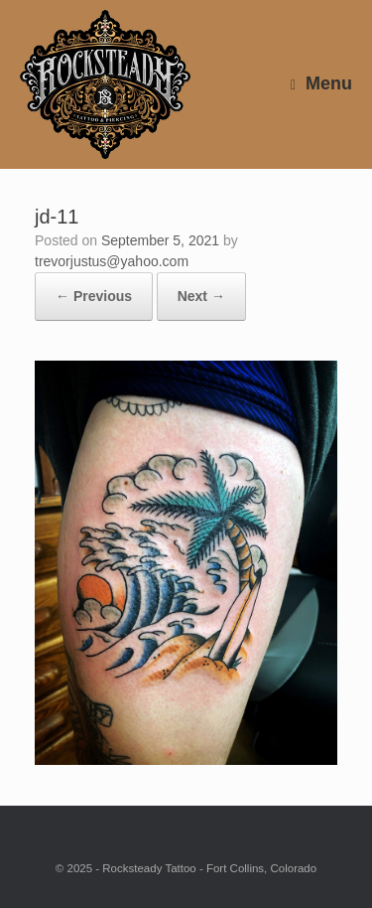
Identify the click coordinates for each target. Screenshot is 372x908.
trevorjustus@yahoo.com (111, 261)
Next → (201, 296)
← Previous (94, 296)
